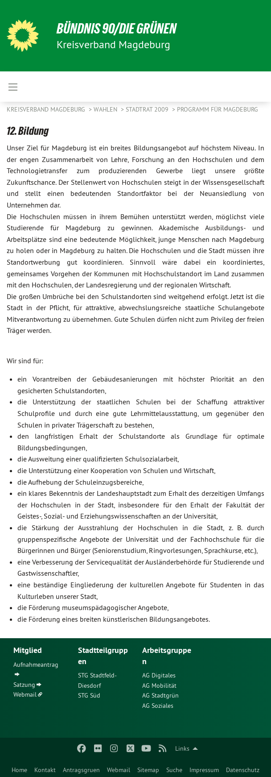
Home (19, 770)
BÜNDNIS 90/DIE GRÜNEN (117, 29)
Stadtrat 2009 (148, 109)
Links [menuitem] (182, 748)
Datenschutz (242, 770)
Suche (174, 770)
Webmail (118, 770)
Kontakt (45, 770)
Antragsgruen (81, 770)
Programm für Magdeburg (217, 109)
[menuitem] (19, 768)
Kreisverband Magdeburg (47, 109)
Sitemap (148, 770)
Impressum (204, 770)
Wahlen (106, 109)
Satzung (24, 685)
